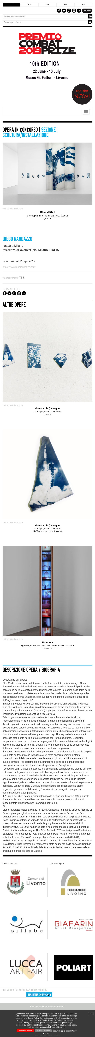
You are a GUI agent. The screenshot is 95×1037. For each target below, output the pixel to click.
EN (29, 4)
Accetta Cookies (25, 1031)
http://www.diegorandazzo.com (19, 267)
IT (12, 4)
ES (83, 4)
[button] (49, 994)
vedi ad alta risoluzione (13, 209)
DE (47, 4)
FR (65, 4)
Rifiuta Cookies (43, 1031)
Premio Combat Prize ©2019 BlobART (47, 1006)
